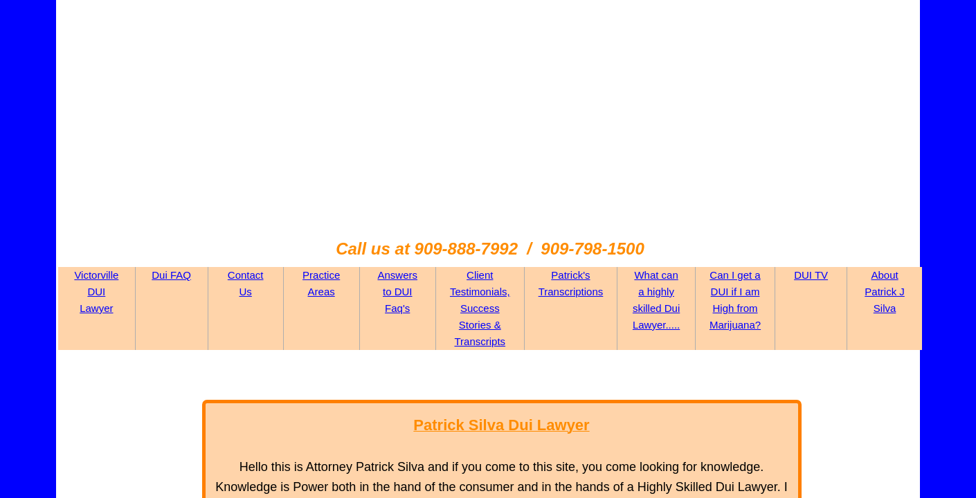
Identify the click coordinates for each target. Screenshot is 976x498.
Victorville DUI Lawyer (96, 291)
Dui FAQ (171, 275)
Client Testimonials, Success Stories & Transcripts (480, 308)
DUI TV (811, 275)
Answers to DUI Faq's (397, 291)
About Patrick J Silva (885, 291)
